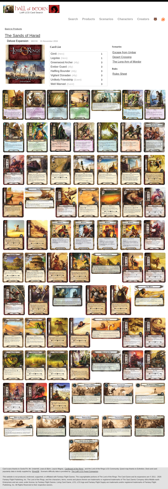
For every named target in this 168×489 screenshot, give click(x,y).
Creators (143, 19)
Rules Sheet (120, 73)
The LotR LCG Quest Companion (84, 471)
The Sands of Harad (22, 35)
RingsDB (35, 471)
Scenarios (106, 19)
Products (88, 19)
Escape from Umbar (124, 52)
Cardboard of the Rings (74, 469)
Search (73, 19)
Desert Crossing (122, 57)
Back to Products (13, 29)
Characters (125, 19)
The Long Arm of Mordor (127, 61)
